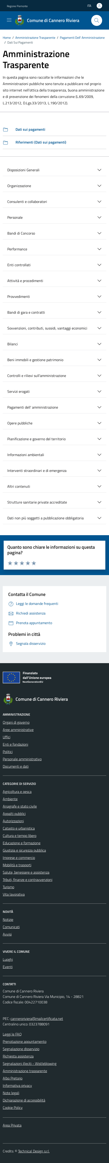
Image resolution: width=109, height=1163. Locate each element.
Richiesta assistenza (18, 1056)
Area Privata (12, 1125)
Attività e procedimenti (25, 280)
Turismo (8, 887)
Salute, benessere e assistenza (26, 872)
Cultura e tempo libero (19, 835)
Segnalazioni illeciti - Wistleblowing (29, 1063)
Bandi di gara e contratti (26, 312)
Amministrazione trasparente (25, 1071)
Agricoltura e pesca (17, 791)
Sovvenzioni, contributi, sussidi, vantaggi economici (47, 328)
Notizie (8, 919)
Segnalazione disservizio (21, 1049)
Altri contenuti (18, 486)
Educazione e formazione (21, 843)
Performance (17, 249)
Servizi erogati (18, 391)
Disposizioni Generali (23, 170)
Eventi (8, 966)
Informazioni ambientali (25, 454)
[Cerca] (96, 20)
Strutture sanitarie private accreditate (37, 502)
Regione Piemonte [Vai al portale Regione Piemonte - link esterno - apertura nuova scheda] (17, 6)
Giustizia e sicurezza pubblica (24, 850)
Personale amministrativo (22, 759)
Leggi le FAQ (12, 1034)
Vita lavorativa (14, 894)
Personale (15, 217)
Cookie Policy (13, 1107)
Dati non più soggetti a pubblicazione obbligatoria (45, 518)
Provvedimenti (18, 296)
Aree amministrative (18, 729)
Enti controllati (19, 265)
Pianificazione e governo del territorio (36, 439)
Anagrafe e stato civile (20, 806)
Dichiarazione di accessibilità (24, 1100)
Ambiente (10, 799)
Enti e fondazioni (15, 744)
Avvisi (7, 934)
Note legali (11, 1093)
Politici (8, 751)
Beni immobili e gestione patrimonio (35, 360)
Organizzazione (19, 185)
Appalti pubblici (14, 813)
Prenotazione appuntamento (24, 1041)
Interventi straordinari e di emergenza (36, 470)
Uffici (6, 737)
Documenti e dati (16, 766)
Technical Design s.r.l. (34, 1151)
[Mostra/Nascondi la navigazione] (9, 20)
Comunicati (11, 927)
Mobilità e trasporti (17, 865)
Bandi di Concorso (21, 233)
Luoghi (8, 959)
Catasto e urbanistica (19, 828)
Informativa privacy (17, 1085)
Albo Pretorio (12, 1078)
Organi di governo (16, 722)
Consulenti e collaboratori (27, 201)
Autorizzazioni (13, 821)
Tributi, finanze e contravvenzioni (27, 879)
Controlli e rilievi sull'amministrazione (36, 375)
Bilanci (12, 344)
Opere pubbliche (19, 423)
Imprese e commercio (19, 857)
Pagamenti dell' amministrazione (32, 407)
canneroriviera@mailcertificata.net (37, 1018)
